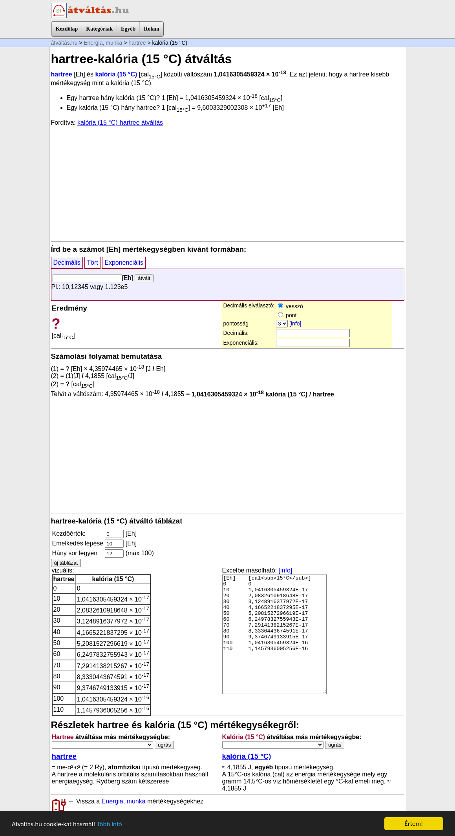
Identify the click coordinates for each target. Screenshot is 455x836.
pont (287, 315)
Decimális (66, 262)
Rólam (151, 29)
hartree (137, 43)
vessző (290, 306)
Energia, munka (103, 43)
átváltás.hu (64, 43)
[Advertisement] (227, 183)
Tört (92, 262)
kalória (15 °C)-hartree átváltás (120, 122)
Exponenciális (123, 262)
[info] (295, 323)
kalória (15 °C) (116, 74)
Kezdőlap (67, 29)
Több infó (109, 824)
